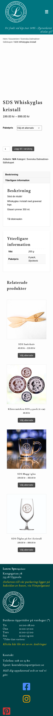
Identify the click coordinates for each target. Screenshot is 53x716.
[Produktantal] (6, 149)
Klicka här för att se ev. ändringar (24, 643)
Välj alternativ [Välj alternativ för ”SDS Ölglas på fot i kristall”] (26, 550)
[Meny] (46, 11)
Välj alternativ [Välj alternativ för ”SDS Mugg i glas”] (26, 485)
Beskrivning (11, 174)
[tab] (26, 174)
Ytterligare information (17, 180)
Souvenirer (14, 39)
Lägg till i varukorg (23, 149)
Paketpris (8, 128)
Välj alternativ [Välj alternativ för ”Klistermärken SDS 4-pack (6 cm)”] (26, 420)
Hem (5, 39)
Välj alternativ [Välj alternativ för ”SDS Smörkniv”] (26, 355)
